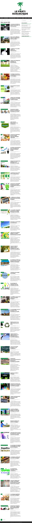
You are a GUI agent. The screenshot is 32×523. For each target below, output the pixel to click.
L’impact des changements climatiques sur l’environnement (15, 61)
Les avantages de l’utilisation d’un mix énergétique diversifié (14, 284)
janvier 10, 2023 (13, 87)
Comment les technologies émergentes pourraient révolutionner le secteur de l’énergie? (15, 185)
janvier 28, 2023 (13, 51)
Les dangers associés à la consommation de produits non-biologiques (15, 75)
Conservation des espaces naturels (15, 86)
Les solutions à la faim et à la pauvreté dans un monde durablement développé (15, 260)
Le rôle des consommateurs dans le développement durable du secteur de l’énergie (15, 149)
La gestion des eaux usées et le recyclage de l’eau (15, 173)
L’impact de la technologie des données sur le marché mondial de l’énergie (15, 98)
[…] (12, 34)
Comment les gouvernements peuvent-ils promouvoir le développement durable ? (15, 360)
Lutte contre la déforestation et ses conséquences (14, 123)
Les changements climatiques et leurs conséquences (14, 469)
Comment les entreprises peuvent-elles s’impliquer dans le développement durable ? (15, 507)
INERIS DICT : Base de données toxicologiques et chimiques (25, 34)
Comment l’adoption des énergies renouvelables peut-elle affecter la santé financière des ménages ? (15, 482)
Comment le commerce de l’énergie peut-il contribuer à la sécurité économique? (15, 384)
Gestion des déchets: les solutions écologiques (14, 421)
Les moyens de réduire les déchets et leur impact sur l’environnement (15, 25)
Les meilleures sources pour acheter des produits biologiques (15, 297)
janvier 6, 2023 (12, 435)
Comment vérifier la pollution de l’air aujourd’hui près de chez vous (26, 32)
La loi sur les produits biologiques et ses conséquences (14, 347)
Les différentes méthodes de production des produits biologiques (15, 198)
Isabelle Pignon (17, 27)
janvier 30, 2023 (13, 27)
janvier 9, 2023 (12, 138)
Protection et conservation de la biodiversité (15, 222)
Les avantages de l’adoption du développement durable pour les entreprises (15, 446)
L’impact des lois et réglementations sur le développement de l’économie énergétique (14, 335)
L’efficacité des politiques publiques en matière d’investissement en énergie (15, 233)
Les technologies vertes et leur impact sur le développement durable (15, 310)
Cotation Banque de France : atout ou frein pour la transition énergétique (26, 27)
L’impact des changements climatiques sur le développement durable (15, 162)
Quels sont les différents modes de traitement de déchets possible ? (14, 37)
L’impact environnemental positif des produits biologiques (15, 397)
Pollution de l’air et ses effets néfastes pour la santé (14, 323)
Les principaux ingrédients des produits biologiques (15, 495)
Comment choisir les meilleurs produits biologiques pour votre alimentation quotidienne (15, 248)
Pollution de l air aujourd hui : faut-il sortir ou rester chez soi (26, 25)
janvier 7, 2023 (12, 325)
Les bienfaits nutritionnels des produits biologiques (15, 457)
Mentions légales (20, 522)
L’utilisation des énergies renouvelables (14, 273)
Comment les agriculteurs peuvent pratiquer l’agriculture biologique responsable (15, 136)
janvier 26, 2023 (13, 63)
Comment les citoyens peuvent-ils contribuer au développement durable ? (15, 110)
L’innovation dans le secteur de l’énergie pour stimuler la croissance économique (15, 433)
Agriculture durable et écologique (14, 373)
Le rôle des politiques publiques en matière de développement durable (14, 410)
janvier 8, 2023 (12, 223)
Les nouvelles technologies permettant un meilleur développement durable (15, 211)
